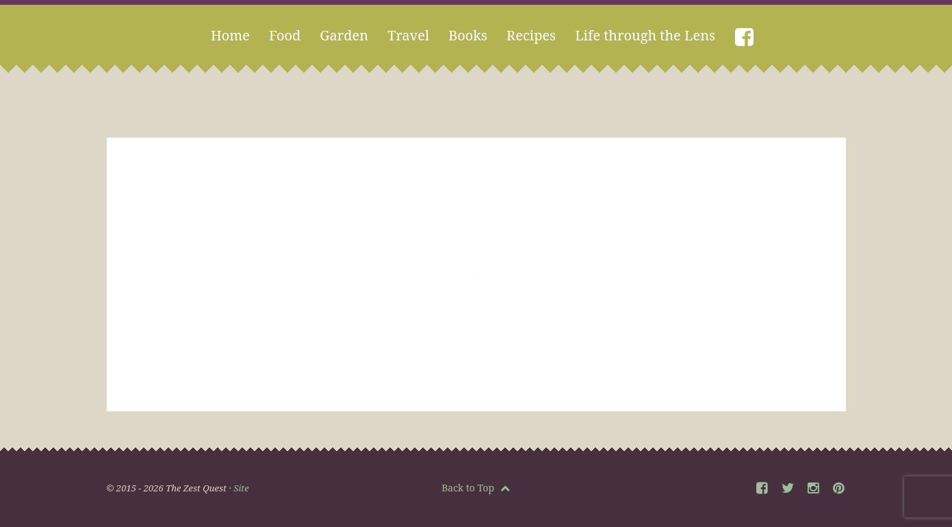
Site (240, 488)
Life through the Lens (645, 35)
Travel (408, 35)
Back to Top (475, 487)
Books (467, 35)
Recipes (531, 35)
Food (284, 35)
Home (230, 35)
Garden (344, 35)
